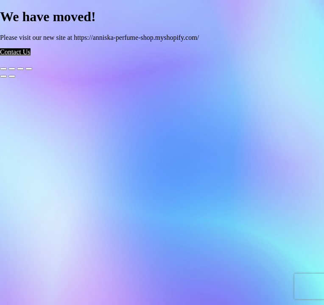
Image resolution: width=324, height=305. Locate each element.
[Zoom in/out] (3, 68)
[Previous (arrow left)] (3, 76)
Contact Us (15, 51)
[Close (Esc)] (28, 68)
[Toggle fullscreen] (11, 68)
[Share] (20, 68)
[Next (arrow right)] (11, 76)
